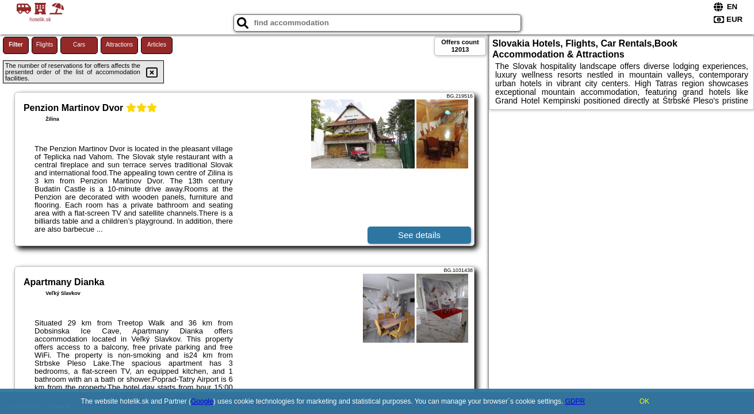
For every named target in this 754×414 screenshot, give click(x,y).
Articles (156, 44)
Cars (79, 44)
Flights (44, 44)
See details (419, 235)
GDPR (575, 401)
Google (202, 401)
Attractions (119, 44)
